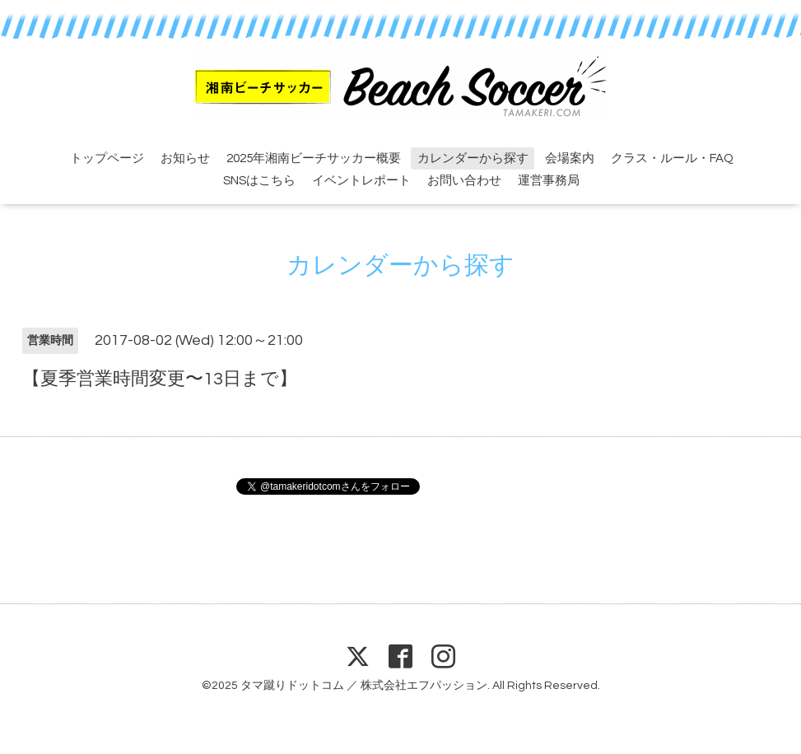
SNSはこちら (259, 181)
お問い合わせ (464, 181)
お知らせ (185, 158)
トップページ (107, 158)
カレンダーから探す (473, 158)
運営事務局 (549, 181)
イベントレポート (361, 181)
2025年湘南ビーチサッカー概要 (313, 158)
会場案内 (569, 158)
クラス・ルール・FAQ (672, 158)
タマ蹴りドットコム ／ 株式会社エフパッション (363, 685)
